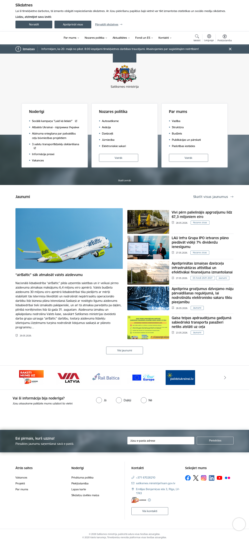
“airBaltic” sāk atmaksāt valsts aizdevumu (49, 275)
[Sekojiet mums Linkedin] (211, 478)
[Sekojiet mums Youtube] (219, 478)
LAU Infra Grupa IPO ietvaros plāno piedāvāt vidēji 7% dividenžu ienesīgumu (200, 242)
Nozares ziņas (200, 222)
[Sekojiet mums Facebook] (188, 478)
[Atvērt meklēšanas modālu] (197, 38)
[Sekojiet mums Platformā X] (196, 478)
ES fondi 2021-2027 (203, 278)
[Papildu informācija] (149, 500)
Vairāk (118, 158)
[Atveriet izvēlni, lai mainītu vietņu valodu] (209, 38)
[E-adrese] (138, 500)
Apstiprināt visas (73, 24)
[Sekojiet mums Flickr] (227, 478)
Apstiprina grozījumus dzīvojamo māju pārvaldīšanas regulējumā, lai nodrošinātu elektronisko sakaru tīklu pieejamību (203, 295)
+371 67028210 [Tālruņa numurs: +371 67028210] (145, 477)
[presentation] (31, 416)
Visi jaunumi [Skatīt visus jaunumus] (124, 350)
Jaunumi (223, 278)
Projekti (20, 483)
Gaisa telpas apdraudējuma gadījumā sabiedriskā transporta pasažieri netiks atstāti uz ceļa (201, 322)
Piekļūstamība (80, 483)
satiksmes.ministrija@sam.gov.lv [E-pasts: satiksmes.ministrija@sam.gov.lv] (155, 483)
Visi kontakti (149, 511)
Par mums (178, 111)
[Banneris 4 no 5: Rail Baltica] (105, 377)
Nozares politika (113, 111)
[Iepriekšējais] (24, 377)
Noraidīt (34, 24)
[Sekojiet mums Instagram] (203, 478)
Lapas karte (78, 489)
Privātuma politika (82, 477)
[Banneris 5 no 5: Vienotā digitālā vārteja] (143, 377)
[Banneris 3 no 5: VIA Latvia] (69, 377)
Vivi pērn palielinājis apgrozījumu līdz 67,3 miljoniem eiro (202, 214)
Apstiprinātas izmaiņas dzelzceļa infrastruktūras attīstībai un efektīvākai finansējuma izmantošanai (202, 267)
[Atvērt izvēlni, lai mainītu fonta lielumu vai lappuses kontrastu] (225, 38)
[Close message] (230, 49)
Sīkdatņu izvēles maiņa (85, 495)
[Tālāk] (225, 377)
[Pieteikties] (215, 440)
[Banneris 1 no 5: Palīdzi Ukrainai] (180, 377)
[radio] (101, 400)
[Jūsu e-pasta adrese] (161, 440)
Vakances (21, 477)
